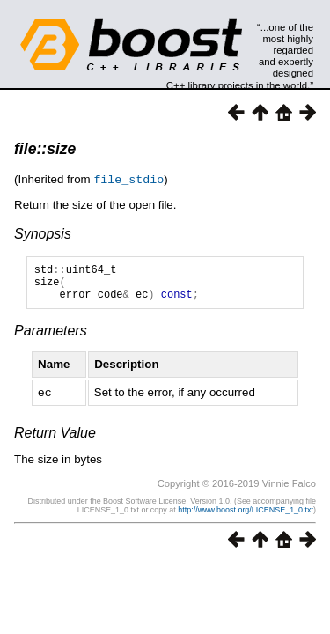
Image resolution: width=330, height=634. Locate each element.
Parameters (50, 337)
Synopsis (42, 232)
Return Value (55, 438)
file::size (45, 149)
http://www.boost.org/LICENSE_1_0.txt (245, 516)
